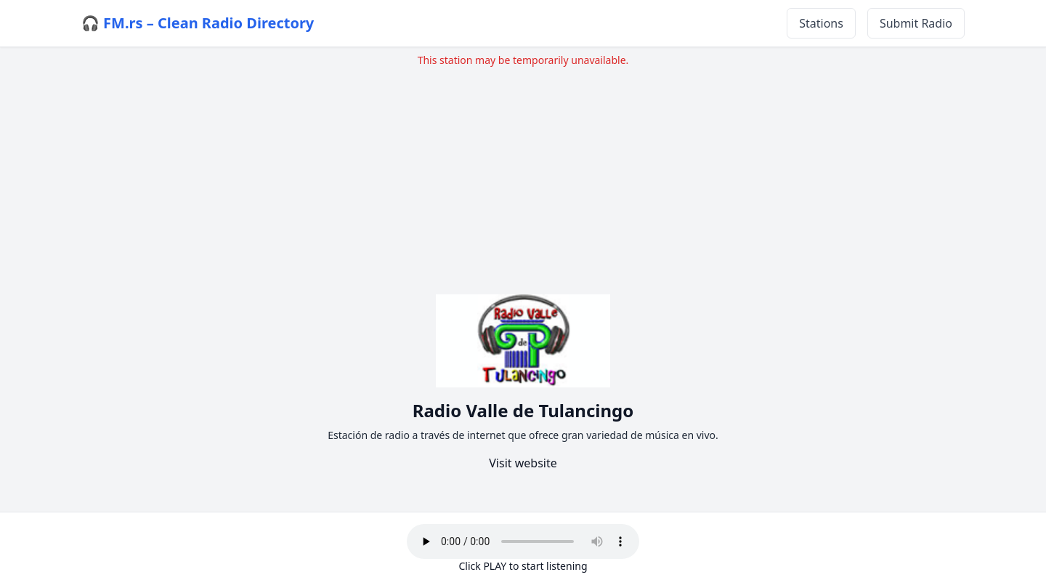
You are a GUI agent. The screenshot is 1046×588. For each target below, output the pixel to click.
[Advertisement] (523, 169)
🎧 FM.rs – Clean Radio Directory (197, 23)
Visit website (523, 463)
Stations (821, 23)
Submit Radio (916, 23)
